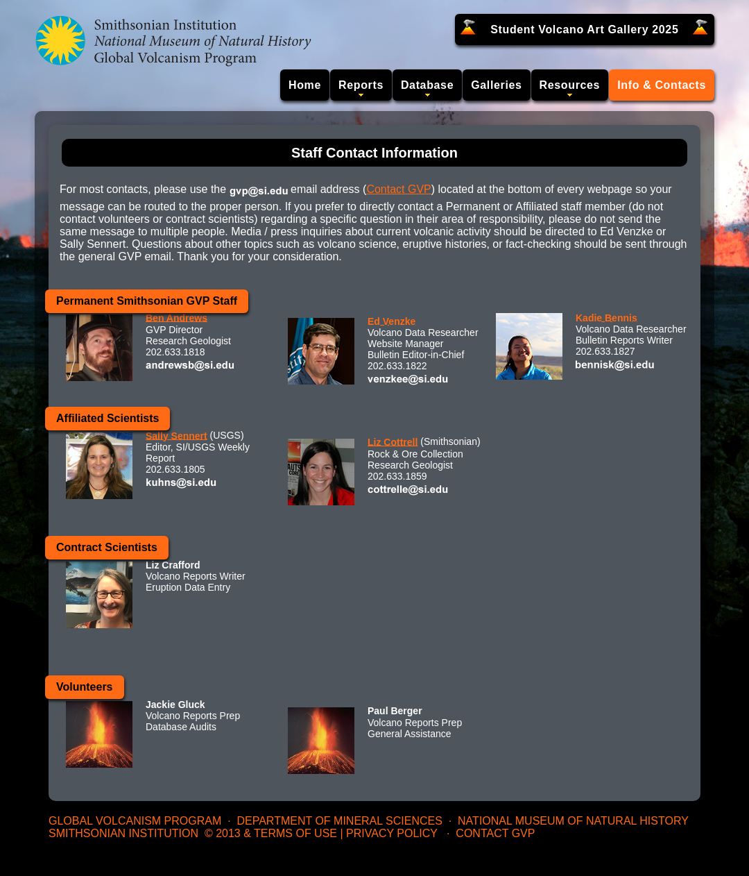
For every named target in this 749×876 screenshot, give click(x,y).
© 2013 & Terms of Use (271, 833)
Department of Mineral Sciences (339, 821)
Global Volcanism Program (135, 821)
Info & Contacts (661, 85)
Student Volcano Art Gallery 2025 (584, 29)
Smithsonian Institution (123, 833)
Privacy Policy (392, 833)
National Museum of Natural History (573, 821)
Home (305, 85)
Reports (361, 85)
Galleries (496, 85)
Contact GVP (398, 189)
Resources (570, 85)
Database (427, 85)
